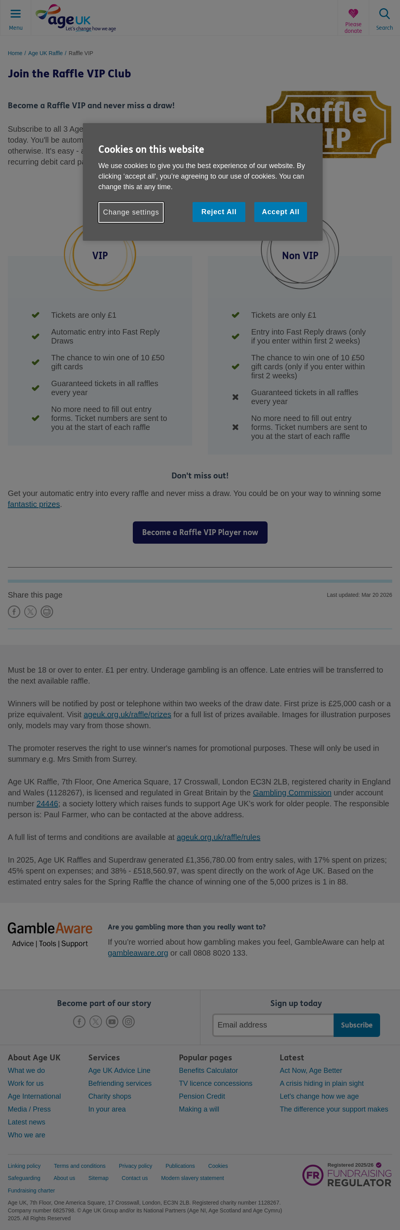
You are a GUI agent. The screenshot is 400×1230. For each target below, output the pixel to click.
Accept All (281, 212)
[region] (203, 182)
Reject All (218, 212)
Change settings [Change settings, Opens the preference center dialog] (131, 212)
